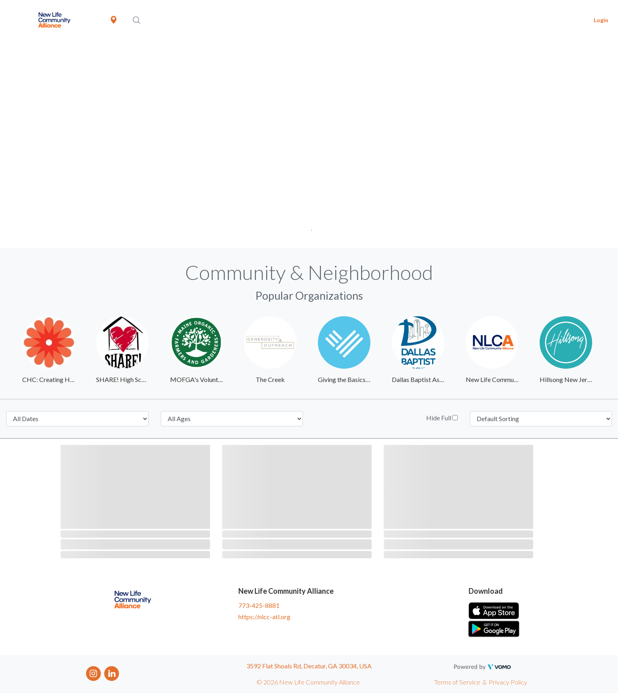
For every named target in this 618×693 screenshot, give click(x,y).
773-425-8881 (259, 605)
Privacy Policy (508, 682)
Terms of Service (457, 682)
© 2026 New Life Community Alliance (308, 682)
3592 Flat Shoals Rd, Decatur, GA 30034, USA (309, 666)
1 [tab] (309, 227)
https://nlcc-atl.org (264, 616)
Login (601, 20)
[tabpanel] (309, 144)
